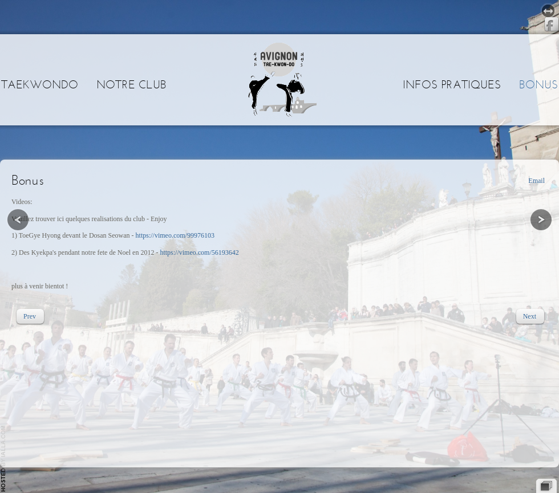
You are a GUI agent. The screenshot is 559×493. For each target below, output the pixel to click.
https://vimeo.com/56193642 (199, 252)
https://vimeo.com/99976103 (175, 235)
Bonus (538, 84)
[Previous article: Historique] (29, 316)
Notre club (131, 84)
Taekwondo (39, 84)
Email (536, 181)
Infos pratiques (452, 84)
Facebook (551, 24)
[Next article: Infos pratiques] (529, 316)
